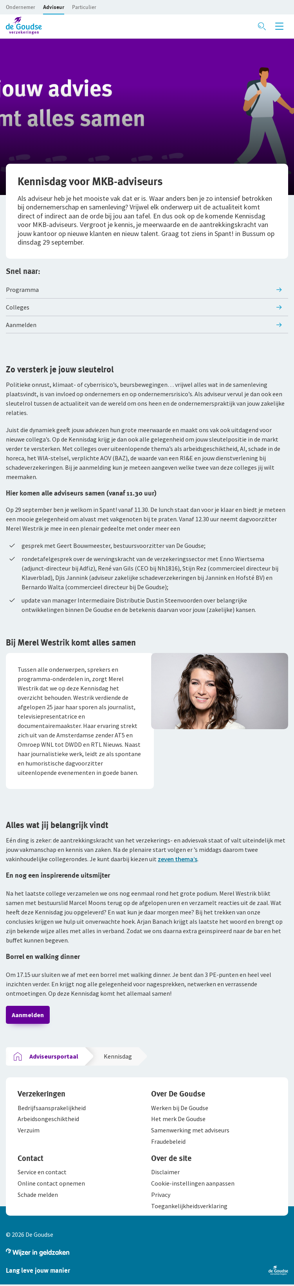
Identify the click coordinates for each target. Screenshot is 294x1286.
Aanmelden (28, 1015)
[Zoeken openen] (262, 26)
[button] (20, 7)
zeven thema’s (177, 859)
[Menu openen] (279, 26)
